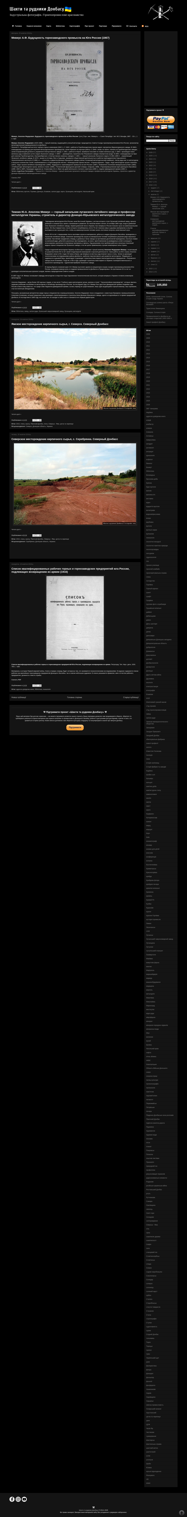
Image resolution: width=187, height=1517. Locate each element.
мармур (149, 978)
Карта (48, 26)
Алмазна (149, 432)
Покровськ (150, 1150)
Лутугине (149, 947)
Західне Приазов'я (153, 732)
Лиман (148, 923)
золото (148, 747)
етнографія (150, 690)
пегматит (149, 1100)
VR (147, 1479)
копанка (149, 861)
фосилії (149, 1381)
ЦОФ (148, 1424)
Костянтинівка (151, 865)
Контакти (131, 26)
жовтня (154, 194)
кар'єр (27, 424)
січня (153, 264)
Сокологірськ (151, 1276)
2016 (151, 185)
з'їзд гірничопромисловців (156, 710)
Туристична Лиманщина (155, 308)
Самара (149, 1201)
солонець (150, 1287)
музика (149, 1045)
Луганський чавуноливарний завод (51, 311)
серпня (154, 242)
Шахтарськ (150, 1440)
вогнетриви (150, 510)
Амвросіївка (151, 440)
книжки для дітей (152, 849)
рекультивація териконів (155, 1174)
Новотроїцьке (151, 1064)
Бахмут (149, 467)
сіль (147, 1229)
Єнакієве (47, 191)
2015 (18, 424)
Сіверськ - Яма (53, 424)
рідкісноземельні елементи (156, 1178)
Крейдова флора (152, 880)
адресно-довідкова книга (25, 689)
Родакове (149, 1182)
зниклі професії (152, 743)
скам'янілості (151, 1240)
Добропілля (150, 647)
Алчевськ (149, 436)
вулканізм (150, 534)
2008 (148, 334)
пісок (46, 424)
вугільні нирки (151, 530)
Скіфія (148, 1244)
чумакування (151, 1436)
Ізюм (148, 759)
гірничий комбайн (153, 569)
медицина (150, 986)
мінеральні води (152, 1029)
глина (23, 424)
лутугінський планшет (154, 951)
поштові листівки (152, 1158)
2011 (148, 346)
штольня (149, 1460)
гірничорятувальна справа (156, 573)
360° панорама (152, 409)
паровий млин (151, 1096)
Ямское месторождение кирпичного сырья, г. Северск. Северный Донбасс (60, 324)
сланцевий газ (151, 1252)
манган (149, 966)
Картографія (75, 26)
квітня (153, 255)
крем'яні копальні (153, 888)
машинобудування (153, 982)
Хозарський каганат (153, 1409)
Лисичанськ (150, 927)
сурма (148, 1331)
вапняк (148, 491)
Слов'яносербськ (152, 1256)
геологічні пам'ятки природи (157, 546)
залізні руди (55, 191)
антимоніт (150, 448)
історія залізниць (152, 763)
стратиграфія (151, 1319)
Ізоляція (149, 755)
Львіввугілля (151, 955)
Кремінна (149, 892)
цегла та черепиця (66, 424)
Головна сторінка (74, 697)
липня (153, 245)
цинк (148, 1421)
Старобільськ (151, 1303)
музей (148, 1041)
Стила (148, 1315)
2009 (148, 338)
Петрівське (150, 1107)
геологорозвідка (152, 549)
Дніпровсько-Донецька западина (158, 640)
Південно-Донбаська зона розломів (160, 1115)
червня (154, 248)
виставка (149, 499)
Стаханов (150, 1311)
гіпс (147, 561)
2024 (151, 159)
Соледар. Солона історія (155, 312)
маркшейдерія (151, 974)
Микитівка (150, 998)
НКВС (148, 1060)
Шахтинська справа (153, 1444)
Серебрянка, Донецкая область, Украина (40, 541)
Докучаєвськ (151, 655)
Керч (148, 833)
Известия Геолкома (153, 751)
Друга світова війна (153, 675)
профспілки (150, 1170)
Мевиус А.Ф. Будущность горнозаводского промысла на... (160, 199)
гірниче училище (152, 565)
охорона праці (151, 1076)
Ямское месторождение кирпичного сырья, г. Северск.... (159, 214)
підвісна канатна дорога (155, 1123)
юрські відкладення (153, 1471)
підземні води (151, 1135)
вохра (148, 518)
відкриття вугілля (152, 506)
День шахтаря (151, 624)
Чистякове (150, 1432)
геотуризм (150, 553)
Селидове (150, 1217)
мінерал (149, 1021)
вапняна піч (150, 495)
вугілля (26, 191)
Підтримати (116, 26)
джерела (149, 628)
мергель (149, 990)
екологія (149, 682)
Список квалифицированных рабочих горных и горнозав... (159, 231)
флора (148, 1370)
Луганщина (69, 191)
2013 (148, 354)
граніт (148, 592)
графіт (148, 596)
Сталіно (149, 1299)
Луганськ (149, 935)
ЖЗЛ (148, 698)
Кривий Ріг (150, 900)
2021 (151, 169)
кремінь (149, 896)
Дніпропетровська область (156, 643)
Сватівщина (150, 1205)
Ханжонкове (151, 1389)
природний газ (151, 1166)
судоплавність (151, 1327)
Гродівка (149, 600)
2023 (151, 162)
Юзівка (149, 1468)
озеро (148, 1072)
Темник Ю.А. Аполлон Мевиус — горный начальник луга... (158, 206)
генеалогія (46, 689)
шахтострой (150, 1452)
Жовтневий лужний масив (156, 702)
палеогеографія (152, 1084)
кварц (148, 825)
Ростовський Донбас (154, 1190)
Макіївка (149, 959)
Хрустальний (151, 1413)
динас (148, 632)
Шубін (148, 1464)
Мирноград (150, 1006)
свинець (149, 1209)
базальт (149, 463)
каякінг (148, 822)
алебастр (149, 424)
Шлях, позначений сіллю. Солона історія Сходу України (159, 298)
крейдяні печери (152, 884)
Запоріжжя (150, 728)
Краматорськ (151, 869)
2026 (151, 152)
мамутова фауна (152, 963)
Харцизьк (149, 1401)
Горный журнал (152, 589)
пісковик (149, 1139)
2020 (151, 172)
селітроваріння (152, 1221)
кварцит (149, 829)
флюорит (149, 1373)
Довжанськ (150, 651)
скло (148, 1248)
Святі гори (150, 1213)
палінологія (150, 1088)
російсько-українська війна (156, 1186)
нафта (148, 1053)
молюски (149, 1037)
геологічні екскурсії (153, 542)
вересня (154, 238)
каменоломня (151, 794)
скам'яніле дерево (153, 1237)
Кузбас (148, 904)
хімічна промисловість (155, 1405)
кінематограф (151, 841)
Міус (148, 1033)
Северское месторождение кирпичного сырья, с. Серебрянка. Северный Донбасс (64, 439)
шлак (148, 1456)
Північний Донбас (37, 424)
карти (63, 191)
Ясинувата (150, 1475)
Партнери (103, 26)
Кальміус (149, 778)
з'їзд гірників (151, 706)
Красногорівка (151, 872)
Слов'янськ (150, 1260)
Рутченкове (150, 1197)
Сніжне (149, 1268)
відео (148, 502)
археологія (150, 455)
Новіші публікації (18, 697)
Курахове (149, 908)
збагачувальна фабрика (155, 739)
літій (148, 931)
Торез (148, 1342)
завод (26, 311)
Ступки (149, 1323)
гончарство (150, 581)
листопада (155, 191)
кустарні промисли (153, 919)
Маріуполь (150, 970)
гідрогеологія (151, 557)
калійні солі (150, 775)
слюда (148, 1264)
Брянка (149, 483)
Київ (147, 837)
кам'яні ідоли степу (153, 790)
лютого (154, 261)
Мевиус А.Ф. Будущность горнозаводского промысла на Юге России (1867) (60, 37)
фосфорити (150, 1385)
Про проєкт (89, 26)
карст (148, 806)
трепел (149, 1350)
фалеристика (151, 1366)
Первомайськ (151, 1103)
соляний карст (151, 1291)
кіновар (149, 845)
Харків (148, 1393)
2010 (148, 342)
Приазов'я (150, 1162)
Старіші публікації (131, 697)
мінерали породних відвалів (157, 1025)
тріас (148, 1354)
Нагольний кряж (88, 191)
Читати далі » (16, 182)
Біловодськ (150, 475)
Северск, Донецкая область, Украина (39, 426)
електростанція (152, 686)
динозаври (150, 636)
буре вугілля (151, 487)
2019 (151, 175)
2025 (151, 156)
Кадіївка (149, 771)
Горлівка (33, 191)
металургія (78, 191)
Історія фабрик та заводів (156, 767)
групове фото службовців (156, 604)
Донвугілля (150, 667)
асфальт (149, 459)
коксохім (149, 853)
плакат (148, 1146)
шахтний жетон (152, 1448)
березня (154, 258)
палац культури (152, 1080)
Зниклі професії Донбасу (155, 322)
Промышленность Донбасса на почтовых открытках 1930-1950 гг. (159, 317)
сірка (148, 1233)
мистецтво (150, 1009)
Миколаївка (150, 1002)
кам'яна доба (151, 786)
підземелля (150, 1131)
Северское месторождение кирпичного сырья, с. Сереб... (159, 222)
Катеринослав (151, 818)
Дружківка (150, 679)
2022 (151, 165)
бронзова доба (152, 479)
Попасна (149, 1154)
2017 (151, 182)
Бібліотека (60, 26)
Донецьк (40, 191)
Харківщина (150, 1397)
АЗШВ (148, 420)
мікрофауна (150, 1017)
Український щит (152, 1358)
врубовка (149, 522)
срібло (148, 1295)
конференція (151, 857)
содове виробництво (154, 1272)
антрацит (149, 452)
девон (148, 620)
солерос (149, 1283)
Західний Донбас (152, 735)
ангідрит (149, 444)
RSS (145, 26)
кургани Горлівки (152, 915)
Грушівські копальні (153, 608)
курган (148, 912)
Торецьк (149, 1346)
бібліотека (19, 191)
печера (149, 1111)
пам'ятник (150, 1092)
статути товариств (153, 1307)
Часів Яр (149, 1428)
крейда (149, 876)
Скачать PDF (16, 178)
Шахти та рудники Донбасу (37, 9)
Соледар (149, 1280)
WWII (148, 1483)
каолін (148, 798)
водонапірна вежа (153, 514)
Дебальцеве (151, 616)
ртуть (148, 1193)
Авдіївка (149, 412)
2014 (151, 272)
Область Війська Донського (156, 1068)
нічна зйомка (151, 1056)
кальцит (149, 782)
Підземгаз (150, 1127)
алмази (149, 428)
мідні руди (150, 1013)
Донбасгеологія (152, 663)
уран (148, 1362)
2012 (148, 350)
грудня (153, 188)
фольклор (150, 1377)
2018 (151, 179)
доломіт (149, 659)
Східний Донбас (152, 1334)
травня (154, 251)
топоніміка (150, 1338)
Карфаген (150, 814)
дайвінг (149, 612)
